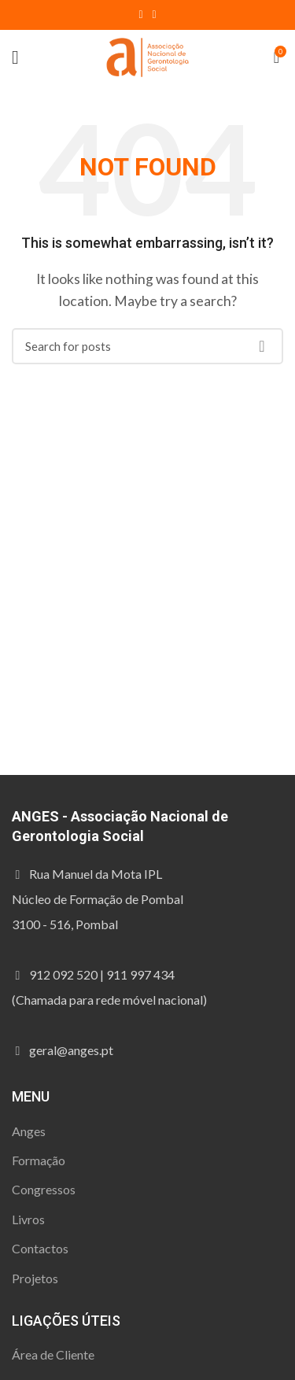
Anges (29, 1131)
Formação (38, 1160)
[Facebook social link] (140, 15)
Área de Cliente (53, 1354)
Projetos (35, 1278)
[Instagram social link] (154, 15)
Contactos (40, 1248)
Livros (28, 1219)
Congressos (44, 1189)
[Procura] (147, 346)
